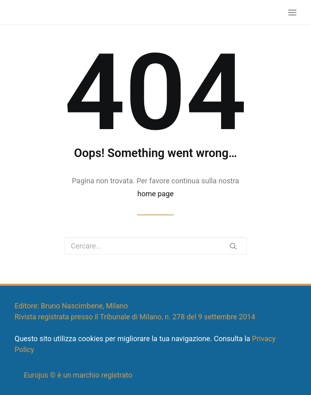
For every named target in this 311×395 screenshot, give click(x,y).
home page (155, 193)
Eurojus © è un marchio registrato (78, 375)
